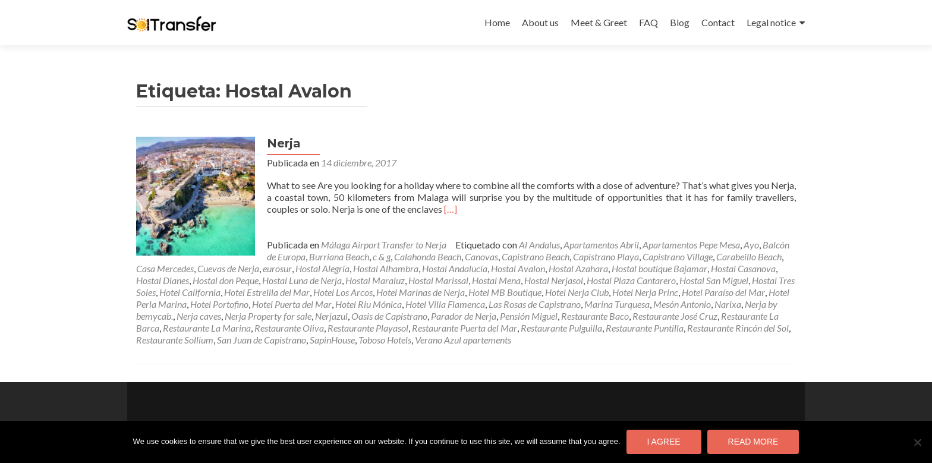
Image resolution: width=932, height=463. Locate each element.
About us (540, 22)
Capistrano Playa (606, 256)
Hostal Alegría (322, 268)
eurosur (277, 268)
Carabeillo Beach (749, 256)
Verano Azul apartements (463, 339)
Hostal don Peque (226, 280)
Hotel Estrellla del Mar (267, 292)
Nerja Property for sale (268, 316)
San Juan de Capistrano (261, 339)
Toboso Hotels (384, 339)
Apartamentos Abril (601, 244)
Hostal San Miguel (713, 280)
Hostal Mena (496, 280)
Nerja (284, 143)
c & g (382, 256)
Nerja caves (199, 316)
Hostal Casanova (743, 268)
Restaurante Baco (595, 316)
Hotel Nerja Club (577, 292)
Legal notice (771, 22)
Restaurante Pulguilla (561, 327)
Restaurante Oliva (289, 327)
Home (497, 22)
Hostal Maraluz (375, 280)
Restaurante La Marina (207, 327)
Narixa (727, 304)
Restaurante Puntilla (645, 327)
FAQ (648, 22)
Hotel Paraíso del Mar (723, 292)
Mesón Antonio (682, 304)
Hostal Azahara (578, 268)
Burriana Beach (339, 256)
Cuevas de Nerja (228, 268)
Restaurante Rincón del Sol (738, 327)
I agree (664, 441)
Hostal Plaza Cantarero (631, 280)
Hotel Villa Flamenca (445, 304)
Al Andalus (539, 244)
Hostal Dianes (162, 280)
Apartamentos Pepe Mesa (691, 244)
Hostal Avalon (518, 268)
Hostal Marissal (438, 280)
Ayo (751, 244)
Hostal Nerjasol (553, 280)
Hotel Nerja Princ (645, 292)
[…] (450, 209)
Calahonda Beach (427, 256)
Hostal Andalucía (454, 268)
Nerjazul (331, 316)
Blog (679, 22)
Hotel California (190, 292)
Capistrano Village (678, 256)
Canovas (481, 256)
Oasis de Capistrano (389, 316)
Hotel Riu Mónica (368, 304)
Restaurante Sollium (174, 339)
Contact (718, 22)
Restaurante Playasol (368, 327)
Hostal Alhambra (385, 268)
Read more (753, 441)
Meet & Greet (599, 22)
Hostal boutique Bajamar (659, 268)
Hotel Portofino (219, 304)
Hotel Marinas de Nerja (420, 292)
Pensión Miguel (529, 316)
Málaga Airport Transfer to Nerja (383, 244)
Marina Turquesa (617, 304)
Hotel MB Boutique (504, 292)
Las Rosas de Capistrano (535, 304)
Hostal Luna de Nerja (302, 280)
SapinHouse (332, 339)
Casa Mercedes (165, 268)
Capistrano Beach (535, 256)
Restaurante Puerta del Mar (464, 327)
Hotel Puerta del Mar (292, 304)
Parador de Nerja (463, 316)
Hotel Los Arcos (343, 292)
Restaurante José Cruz (674, 316)
